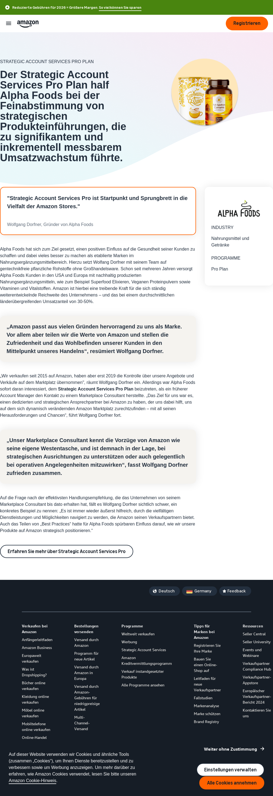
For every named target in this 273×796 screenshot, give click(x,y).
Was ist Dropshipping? (34, 672)
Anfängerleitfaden (37, 639)
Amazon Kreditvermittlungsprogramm (146, 660)
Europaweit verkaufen (31, 658)
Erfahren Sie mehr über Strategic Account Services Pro (67, 551)
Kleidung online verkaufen (35, 699)
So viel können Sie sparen (120, 7)
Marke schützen (207, 713)
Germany (203, 591)
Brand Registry (206, 721)
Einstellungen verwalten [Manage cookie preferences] (230, 770)
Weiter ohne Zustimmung (230, 749)
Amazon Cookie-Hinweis (32, 780)
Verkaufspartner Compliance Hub (257, 666)
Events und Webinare (252, 652)
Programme (132, 626)
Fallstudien (203, 697)
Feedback (236, 591)
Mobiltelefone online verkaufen (36, 726)
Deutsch (166, 591)
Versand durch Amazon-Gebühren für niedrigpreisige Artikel (87, 698)
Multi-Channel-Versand (82, 723)
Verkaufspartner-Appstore (257, 680)
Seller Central (254, 633)
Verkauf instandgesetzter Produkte (142, 674)
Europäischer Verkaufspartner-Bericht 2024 (257, 696)
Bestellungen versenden (86, 629)
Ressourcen (253, 626)
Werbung (129, 641)
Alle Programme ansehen (142, 685)
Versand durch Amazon (86, 642)
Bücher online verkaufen (33, 685)
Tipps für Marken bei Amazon (204, 632)
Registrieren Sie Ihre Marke (207, 648)
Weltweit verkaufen (138, 633)
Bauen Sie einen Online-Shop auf (205, 665)
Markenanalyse (206, 705)
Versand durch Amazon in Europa (86, 673)
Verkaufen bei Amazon (35, 629)
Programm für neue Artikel (86, 656)
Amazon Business (37, 647)
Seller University (257, 641)
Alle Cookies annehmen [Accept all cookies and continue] (232, 783)
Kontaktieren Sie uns (257, 713)
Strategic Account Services (143, 649)
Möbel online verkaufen (33, 713)
